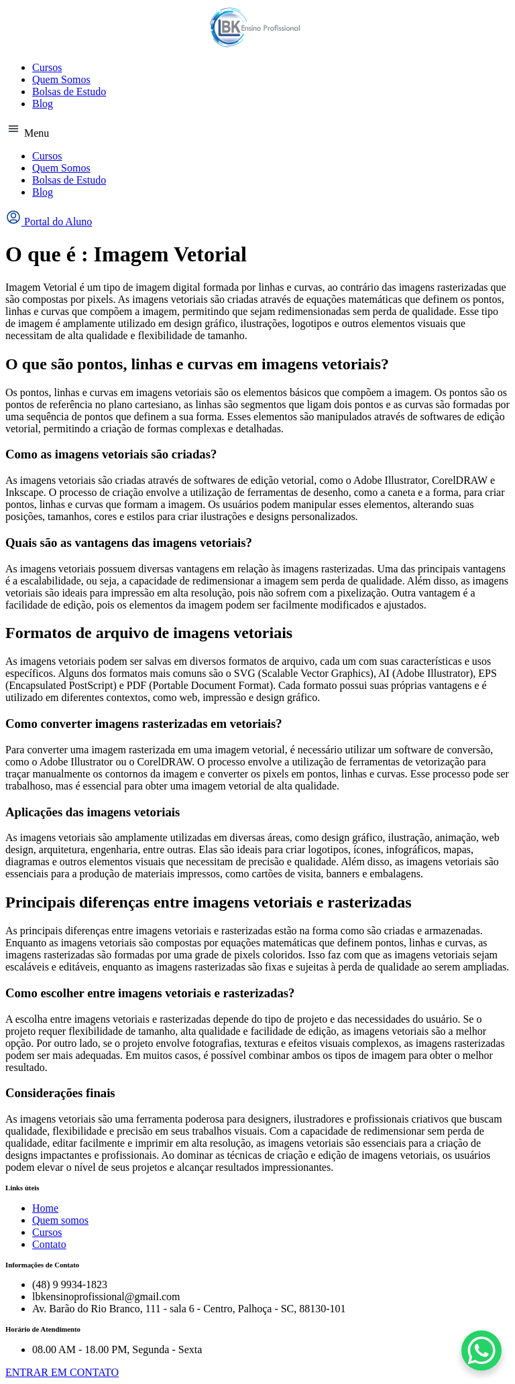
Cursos (47, 67)
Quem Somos (61, 79)
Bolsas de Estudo (69, 91)
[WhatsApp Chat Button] (481, 1350)
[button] (257, 130)
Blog (42, 103)
